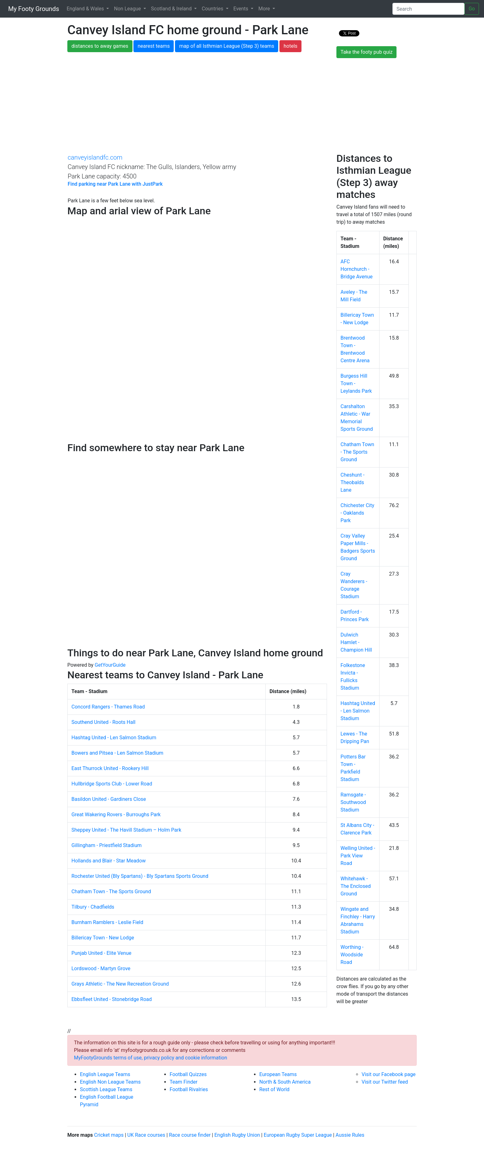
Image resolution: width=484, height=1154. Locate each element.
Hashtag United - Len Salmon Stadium (113, 738)
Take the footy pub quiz (366, 52)
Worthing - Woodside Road (351, 954)
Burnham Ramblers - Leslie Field (107, 922)
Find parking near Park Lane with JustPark (115, 184)
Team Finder (183, 1082)
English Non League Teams (110, 1082)
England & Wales (86, 9)
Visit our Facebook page (388, 1074)
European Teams (278, 1074)
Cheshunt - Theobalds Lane (352, 482)
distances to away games (99, 46)
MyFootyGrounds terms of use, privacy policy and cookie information (150, 1058)
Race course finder (190, 1135)
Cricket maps (109, 1135)
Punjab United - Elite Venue (101, 953)
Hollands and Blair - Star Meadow (108, 861)
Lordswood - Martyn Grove (100, 968)
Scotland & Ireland (172, 9)
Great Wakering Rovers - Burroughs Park (115, 815)
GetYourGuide (110, 665)
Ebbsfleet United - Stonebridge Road (111, 999)
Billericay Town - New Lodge (102, 938)
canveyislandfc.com (95, 157)
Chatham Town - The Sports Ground (111, 891)
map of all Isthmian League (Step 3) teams (226, 46)
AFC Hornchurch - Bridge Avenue (356, 269)
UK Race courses (146, 1135)
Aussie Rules (349, 1135)
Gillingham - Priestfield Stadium (106, 845)
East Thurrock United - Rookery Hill (110, 768)
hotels (290, 46)
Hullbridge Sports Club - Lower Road (111, 784)
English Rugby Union (237, 1135)
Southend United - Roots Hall (103, 722)
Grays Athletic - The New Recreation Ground (120, 984)
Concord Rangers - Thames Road (108, 707)
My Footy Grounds (32, 9)
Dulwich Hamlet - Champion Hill (356, 642)
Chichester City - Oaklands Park (357, 512)
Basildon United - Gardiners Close (108, 799)
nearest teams (154, 46)
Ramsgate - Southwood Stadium (353, 802)
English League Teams (105, 1074)
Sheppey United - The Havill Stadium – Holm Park (126, 830)
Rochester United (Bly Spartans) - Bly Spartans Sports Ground (139, 876)
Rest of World (274, 1089)
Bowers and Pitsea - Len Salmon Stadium (117, 753)
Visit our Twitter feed (385, 1082)
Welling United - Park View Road (357, 855)
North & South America (285, 1082)
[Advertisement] (242, 105)
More (264, 9)
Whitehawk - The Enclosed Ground (355, 886)
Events (242, 9)
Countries (213, 9)
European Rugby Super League (298, 1135)
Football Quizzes (188, 1074)
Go (472, 9)
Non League (128, 9)
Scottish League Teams (106, 1089)
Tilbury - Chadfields (92, 907)
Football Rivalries (189, 1089)
